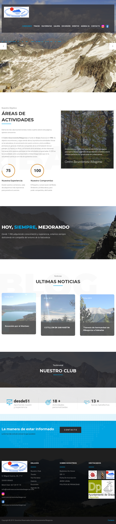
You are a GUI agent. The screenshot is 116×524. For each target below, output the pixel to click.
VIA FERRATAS (46, 26)
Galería (57, 26)
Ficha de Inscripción (68, 478)
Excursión (66, 26)
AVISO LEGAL (65, 481)
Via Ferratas (35, 478)
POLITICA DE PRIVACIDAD (70, 484)
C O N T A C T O (70, 430)
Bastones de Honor (67, 471)
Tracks (37, 26)
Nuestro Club (36, 471)
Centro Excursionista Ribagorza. (41, 520)
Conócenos (27, 26)
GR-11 (62, 474)
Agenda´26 (85, 26)
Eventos (75, 26)
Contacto (95, 26)
